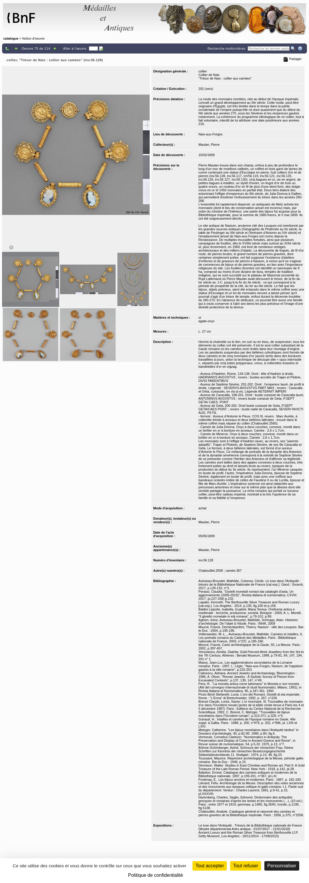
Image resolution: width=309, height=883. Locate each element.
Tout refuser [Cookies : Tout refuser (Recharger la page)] (245, 865)
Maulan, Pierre (209, 144)
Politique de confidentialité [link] (155, 875)
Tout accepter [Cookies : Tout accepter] (209, 865)
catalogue (10, 38)
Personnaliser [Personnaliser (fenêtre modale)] (281, 865)
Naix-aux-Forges (210, 134)
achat (202, 508)
